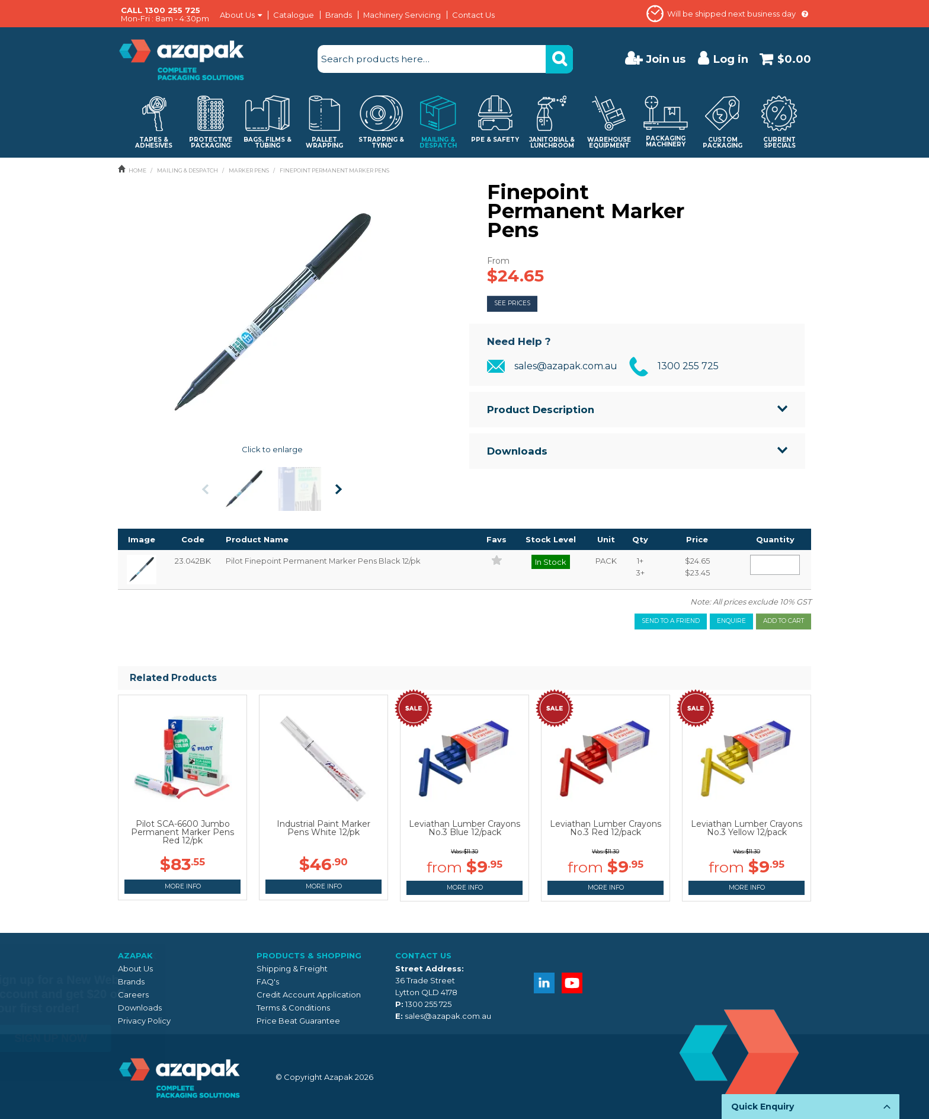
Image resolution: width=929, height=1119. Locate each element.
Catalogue (293, 15)
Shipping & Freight (292, 968)
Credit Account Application (309, 994)
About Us (237, 15)
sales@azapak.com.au (565, 366)
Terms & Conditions (293, 1007)
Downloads (517, 451)
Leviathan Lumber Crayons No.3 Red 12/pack (605, 828)
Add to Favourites (497, 560)
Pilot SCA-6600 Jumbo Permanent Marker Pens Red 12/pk (182, 832)
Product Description (540, 409)
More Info (183, 886)
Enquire (731, 621)
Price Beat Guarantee (298, 1020)
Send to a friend (671, 621)
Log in (730, 59)
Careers (133, 994)
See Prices (512, 303)
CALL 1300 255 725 (160, 10)
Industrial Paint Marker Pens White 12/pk (323, 828)
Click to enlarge (272, 449)
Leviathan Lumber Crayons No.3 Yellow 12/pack (746, 828)
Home (137, 170)
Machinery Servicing (402, 15)
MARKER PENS (249, 170)
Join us (665, 59)
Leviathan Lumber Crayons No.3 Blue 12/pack (464, 828)
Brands (338, 15)
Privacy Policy (144, 1020)
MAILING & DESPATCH (187, 170)
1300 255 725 (688, 366)
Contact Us (473, 15)
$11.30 (471, 851)
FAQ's (268, 981)
